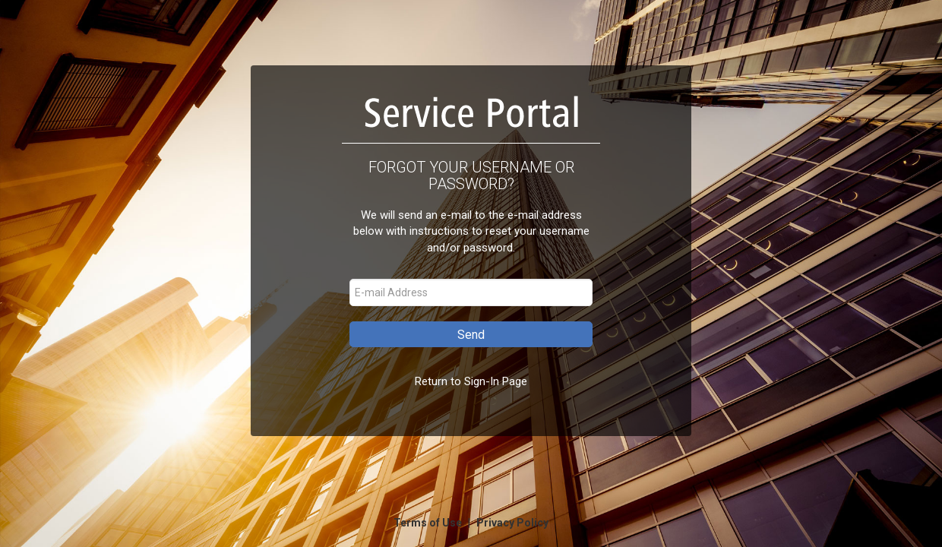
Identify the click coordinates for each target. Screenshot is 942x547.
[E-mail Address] (471, 292)
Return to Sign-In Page (471, 381)
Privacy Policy (512, 523)
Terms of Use (429, 523)
